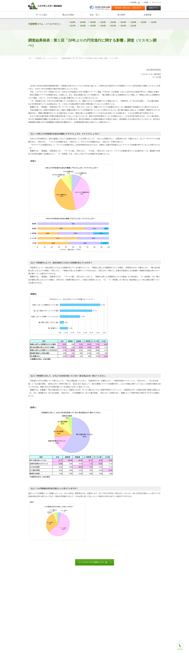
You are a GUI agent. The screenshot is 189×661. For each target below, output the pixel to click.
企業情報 (147, 15)
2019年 (143, 22)
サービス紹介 (41, 15)
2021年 (123, 22)
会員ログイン (153, 8)
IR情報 (146, 2)
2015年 (93, 26)
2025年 (83, 22)
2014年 (103, 26)
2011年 (133, 26)
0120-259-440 (102, 7)
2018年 (153, 22)
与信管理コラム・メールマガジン (44, 23)
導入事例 (121, 15)
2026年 (72, 22)
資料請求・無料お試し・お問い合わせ (128, 8)
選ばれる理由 (68, 15)
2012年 (123, 26)
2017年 (72, 26)
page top (180, 645)
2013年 (113, 26)
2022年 (113, 22)
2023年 (103, 22)
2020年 (133, 22)
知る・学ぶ (94, 15)
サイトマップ (156, 2)
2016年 (83, 26)
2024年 (93, 22)
